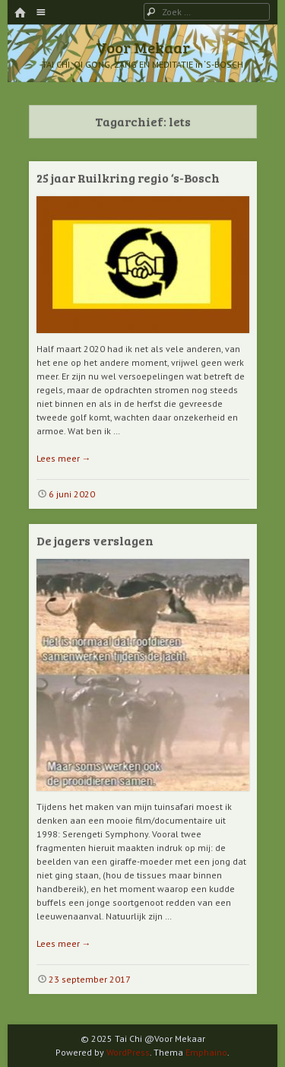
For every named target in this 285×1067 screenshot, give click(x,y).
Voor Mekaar (143, 47)
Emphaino (206, 1052)
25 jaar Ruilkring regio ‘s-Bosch (128, 178)
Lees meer (63, 458)
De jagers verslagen (95, 540)
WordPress (128, 1052)
